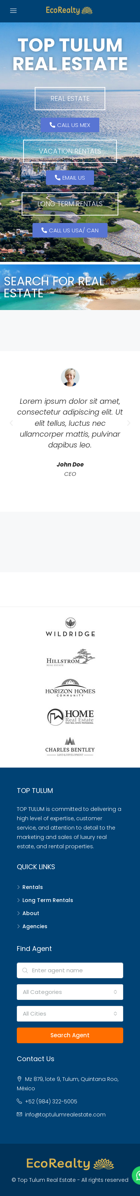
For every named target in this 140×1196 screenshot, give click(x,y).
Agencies (34, 926)
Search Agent (70, 1035)
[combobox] (70, 992)
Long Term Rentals (47, 900)
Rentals (32, 887)
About (30, 913)
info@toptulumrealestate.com (65, 1114)
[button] (70, 98)
